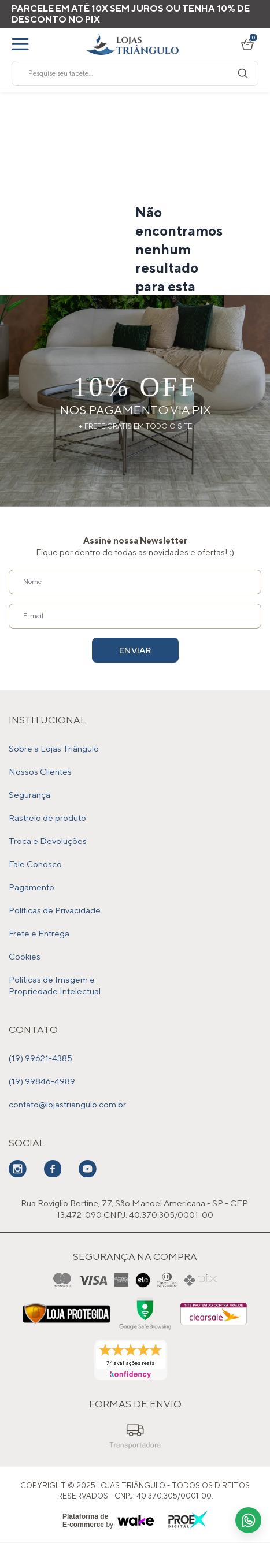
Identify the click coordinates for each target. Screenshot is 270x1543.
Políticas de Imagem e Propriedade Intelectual (55, 985)
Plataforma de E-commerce (85, 1520)
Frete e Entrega (39, 933)
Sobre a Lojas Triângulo (54, 748)
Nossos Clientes (40, 771)
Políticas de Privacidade (55, 910)
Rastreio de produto (47, 818)
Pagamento (31, 887)
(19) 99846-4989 (42, 1081)
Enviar (135, 650)
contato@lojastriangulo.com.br (67, 1104)
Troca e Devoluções (48, 841)
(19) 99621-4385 (40, 1058)
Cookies (24, 956)
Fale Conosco (35, 864)
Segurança (29, 795)
